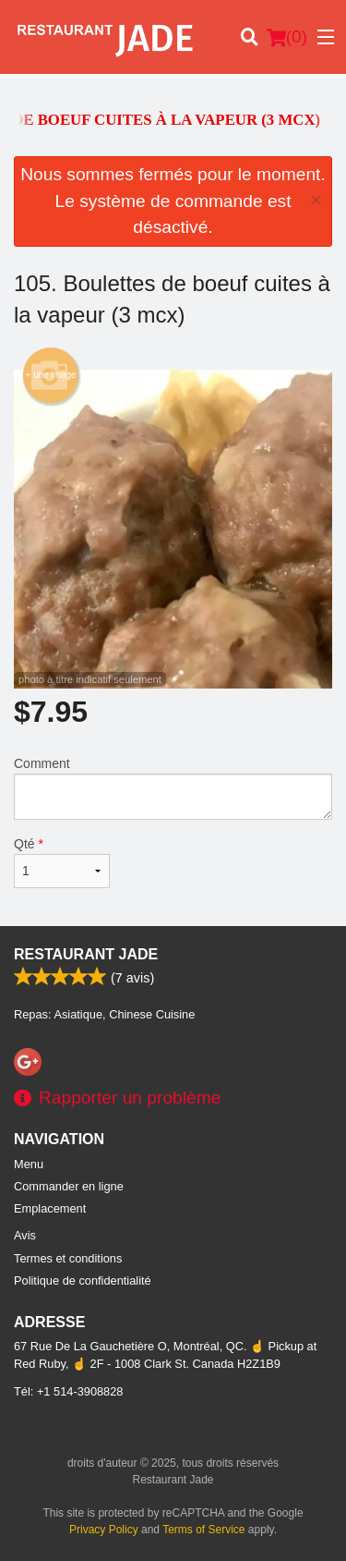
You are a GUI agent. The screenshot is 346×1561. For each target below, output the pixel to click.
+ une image (50, 375)
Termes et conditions (68, 1258)
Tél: (68, 1391)
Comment (173, 788)
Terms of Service (203, 1529)
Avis (25, 1235)
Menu (28, 1164)
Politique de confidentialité (82, 1280)
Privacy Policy (103, 1529)
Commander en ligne (69, 1186)
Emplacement (50, 1208)
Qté (62, 862)
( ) (287, 37)
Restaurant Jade (86, 954)
